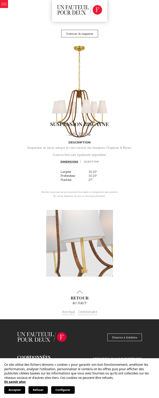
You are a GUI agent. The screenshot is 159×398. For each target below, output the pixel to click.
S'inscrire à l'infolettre (124, 337)
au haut (79, 298)
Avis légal (68, 312)
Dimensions (69, 161)
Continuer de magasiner (79, 33)
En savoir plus (15, 382)
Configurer (62, 390)
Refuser (38, 390)
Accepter (14, 390)
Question (91, 161)
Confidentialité (87, 312)
